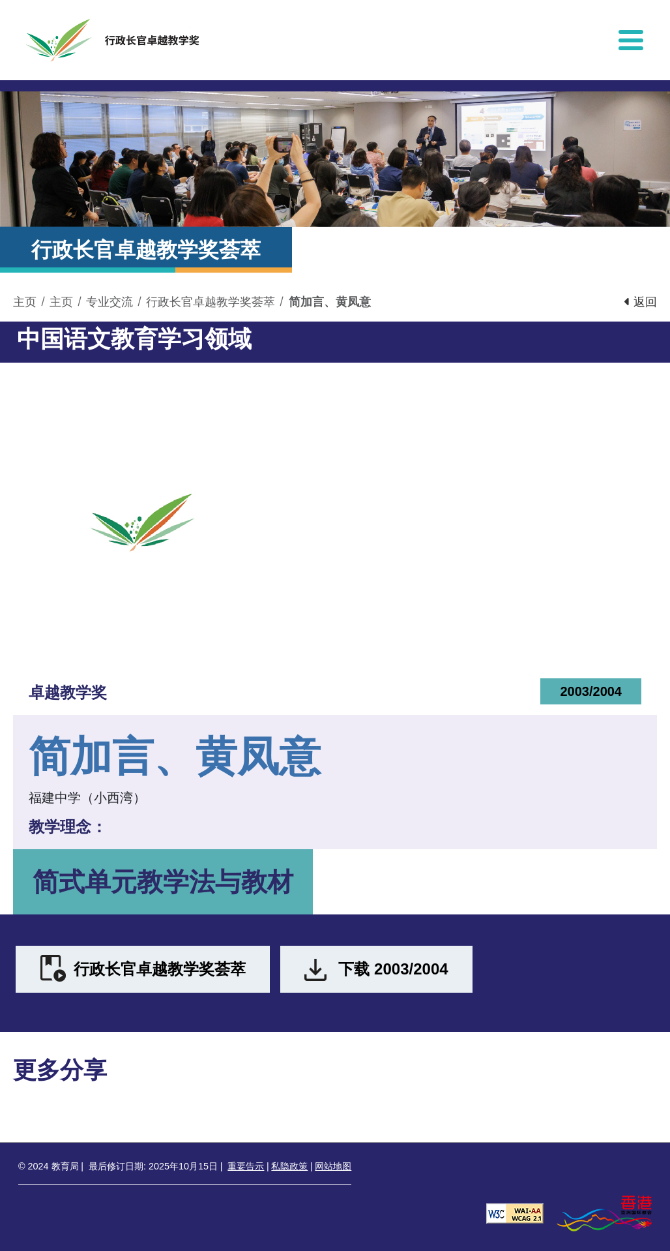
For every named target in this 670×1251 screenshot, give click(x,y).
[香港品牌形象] (604, 1212)
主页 (24, 302)
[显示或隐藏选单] (631, 39)
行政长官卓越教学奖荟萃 (210, 302)
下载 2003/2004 (393, 969)
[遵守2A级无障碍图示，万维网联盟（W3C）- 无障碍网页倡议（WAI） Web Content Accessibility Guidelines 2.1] (515, 1212)
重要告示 (245, 1166)
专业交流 (109, 302)
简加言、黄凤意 (330, 302)
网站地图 (333, 1166)
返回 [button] (640, 302)
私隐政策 (289, 1166)
